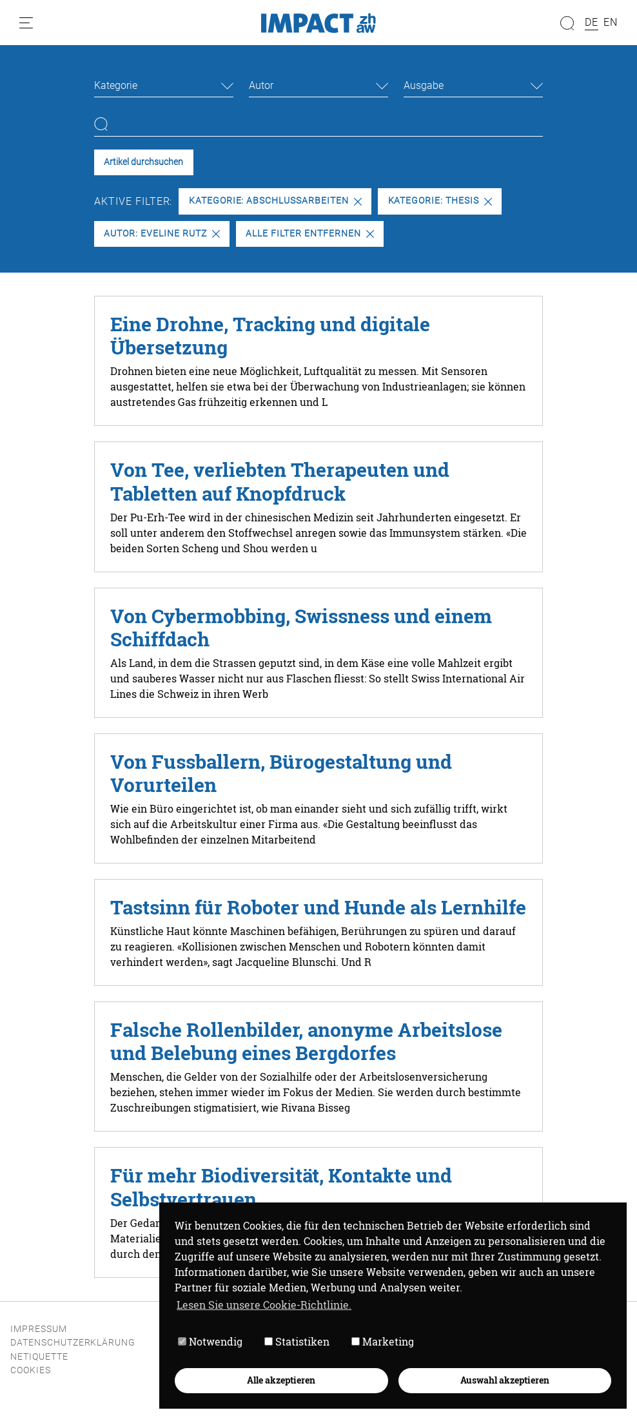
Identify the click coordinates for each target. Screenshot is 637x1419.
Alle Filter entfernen (309, 233)
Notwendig (210, 1341)
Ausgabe (424, 85)
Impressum (38, 1329)
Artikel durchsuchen (143, 162)
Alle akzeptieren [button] (281, 1380)
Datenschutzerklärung (72, 1342)
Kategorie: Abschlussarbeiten (275, 200)
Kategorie (115, 85)
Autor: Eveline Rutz (161, 233)
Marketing (382, 1341)
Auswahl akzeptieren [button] (504, 1380)
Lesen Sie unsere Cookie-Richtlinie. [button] (264, 1304)
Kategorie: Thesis (440, 200)
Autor (261, 85)
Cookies (30, 1370)
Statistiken (296, 1341)
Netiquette (39, 1356)
